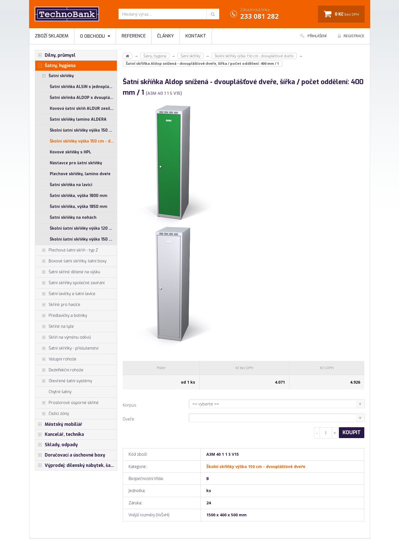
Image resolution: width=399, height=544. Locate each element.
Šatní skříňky (54, 76)
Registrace (351, 35)
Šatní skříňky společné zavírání (70, 283)
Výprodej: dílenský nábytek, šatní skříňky (76, 465)
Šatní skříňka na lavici (71, 184)
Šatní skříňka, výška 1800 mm (78, 195)
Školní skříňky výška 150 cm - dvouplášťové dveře (83, 141)
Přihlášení (313, 35)
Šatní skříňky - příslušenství (66, 348)
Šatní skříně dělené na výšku (67, 272)
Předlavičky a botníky (61, 315)
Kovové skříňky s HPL (70, 152)
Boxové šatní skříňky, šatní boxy (70, 261)
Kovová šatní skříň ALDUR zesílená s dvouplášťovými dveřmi (83, 108)
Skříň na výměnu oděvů (63, 337)
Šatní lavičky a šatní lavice (65, 294)
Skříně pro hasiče (57, 305)
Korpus (129, 405)
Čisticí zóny (52, 413)
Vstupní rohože (55, 359)
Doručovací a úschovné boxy (70, 455)
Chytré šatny (60, 392)
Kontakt (195, 36)
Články (165, 36)
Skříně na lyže (54, 326)
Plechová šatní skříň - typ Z (66, 250)
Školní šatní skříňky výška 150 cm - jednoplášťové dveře (83, 130)
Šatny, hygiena (55, 66)
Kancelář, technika (59, 434)
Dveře (128, 419)
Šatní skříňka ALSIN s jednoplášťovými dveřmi (83, 86)
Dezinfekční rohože (59, 370)
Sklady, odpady (56, 445)
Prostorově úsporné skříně (67, 403)
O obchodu (95, 36)
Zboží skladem (52, 36)
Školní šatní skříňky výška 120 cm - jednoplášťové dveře (83, 228)
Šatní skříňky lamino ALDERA (78, 119)
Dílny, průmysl (55, 55)
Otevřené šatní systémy (63, 381)
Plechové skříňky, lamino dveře (80, 174)
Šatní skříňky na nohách (73, 217)
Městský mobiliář (58, 424)
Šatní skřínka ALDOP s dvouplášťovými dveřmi (83, 97)
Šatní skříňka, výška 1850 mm (78, 206)
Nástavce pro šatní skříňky (76, 163)
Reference (134, 36)
